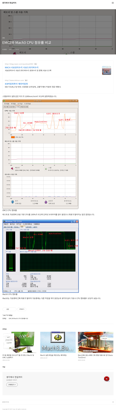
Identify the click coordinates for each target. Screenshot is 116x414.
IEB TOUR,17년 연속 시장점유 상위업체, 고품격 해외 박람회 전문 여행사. (33, 86)
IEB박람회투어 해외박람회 (16, 83)
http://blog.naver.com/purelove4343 (19, 64)
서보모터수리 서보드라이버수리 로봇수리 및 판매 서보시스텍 (28, 70)
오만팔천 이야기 (11, 380)
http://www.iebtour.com (14, 80)
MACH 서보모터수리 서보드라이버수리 (22, 67)
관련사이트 (5, 402)
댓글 (3, 367)
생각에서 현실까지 (9, 3)
